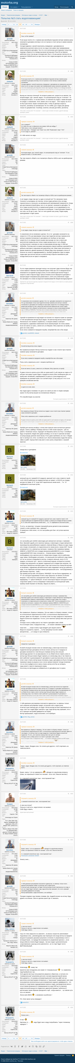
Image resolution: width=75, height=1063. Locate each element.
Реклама (20, 1061)
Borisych (10, 456)
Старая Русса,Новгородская (9, 50)
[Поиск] (72, 7)
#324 (71, 951)
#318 (71, 722)
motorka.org (12, 1061)
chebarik (10, 81)
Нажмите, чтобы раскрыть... (46, 91)
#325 (71, 1007)
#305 (71, 187)
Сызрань (15, 284)
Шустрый (9, 275)
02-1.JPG (24, 467)
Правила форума (59, 1055)
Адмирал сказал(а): (27, 121)
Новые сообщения (6, 10)
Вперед (37, 24)
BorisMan (9, 303)
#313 (71, 511)
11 (14, 24)
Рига (16, 777)
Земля (15, 90)
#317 (71, 679)
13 (20, 24)
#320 (71, 793)
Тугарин (10, 804)
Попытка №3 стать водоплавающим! (21, 18)
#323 (71, 918)
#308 (71, 293)
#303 (71, 116)
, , (31, 333)
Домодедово (14, 313)
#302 (71, 71)
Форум (4, 7)
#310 (71, 403)
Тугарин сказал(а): (26, 923)
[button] (19, 7)
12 (17, 24)
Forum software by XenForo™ (18, 1059)
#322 (71, 876)
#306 (71, 222)
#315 (71, 588)
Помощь (68, 1055)
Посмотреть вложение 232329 (30, 855)
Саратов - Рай (13, 814)
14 (23, 24)
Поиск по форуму (18, 10)
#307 (71, 265)
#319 (71, 758)
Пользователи (26, 7)
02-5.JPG (24, 502)
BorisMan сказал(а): (27, 33)
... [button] (11, 24)
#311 (71, 446)
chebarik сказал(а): (26, 149)
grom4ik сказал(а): (26, 76)
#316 (71, 636)
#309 (71, 338)
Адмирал (10, 521)
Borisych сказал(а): (26, 516)
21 (32, 24)
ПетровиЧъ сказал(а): (27, 798)
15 (26, 24)
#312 (71, 475)
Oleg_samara (9, 929)
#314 (71, 537)
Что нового (13, 7)
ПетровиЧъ (10, 768)
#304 (71, 145)
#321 (71, 839)
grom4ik (4, 21)
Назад (4, 24)
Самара (15, 937)
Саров (15, 465)
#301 (71, 28)
